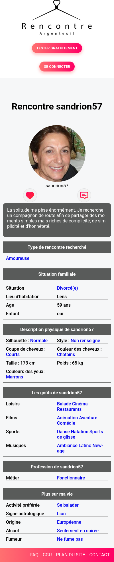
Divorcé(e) (67, 288)
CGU (47, 554)
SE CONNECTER (57, 66)
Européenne (69, 522)
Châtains (66, 354)
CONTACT (99, 554)
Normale (39, 340)
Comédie (66, 423)
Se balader (68, 505)
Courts (13, 354)
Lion (61, 513)
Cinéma (80, 404)
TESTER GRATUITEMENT (57, 48)
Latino (85, 445)
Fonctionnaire (71, 478)
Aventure (88, 417)
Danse (63, 431)
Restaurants (69, 409)
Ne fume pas (70, 539)
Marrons (14, 377)
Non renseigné (85, 340)
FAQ (34, 554)
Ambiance (67, 445)
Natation (79, 431)
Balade (64, 404)
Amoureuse (17, 258)
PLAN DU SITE (70, 554)
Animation (67, 417)
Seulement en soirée (78, 530)
